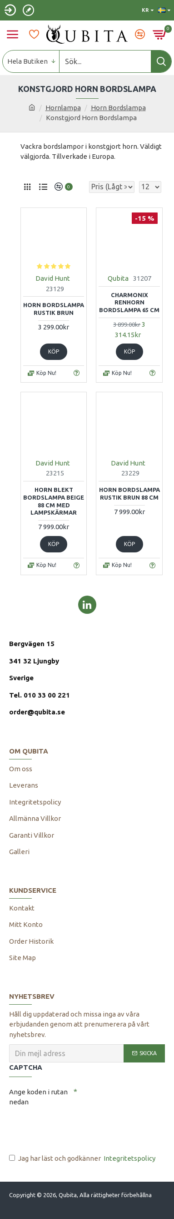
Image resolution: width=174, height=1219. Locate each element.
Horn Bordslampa (118, 107)
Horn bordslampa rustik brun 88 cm (129, 493)
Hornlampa (63, 107)
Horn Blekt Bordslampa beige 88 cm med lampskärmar (53, 501)
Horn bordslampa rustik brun (53, 309)
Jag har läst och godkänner (83, 1158)
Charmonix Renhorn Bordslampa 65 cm (129, 303)
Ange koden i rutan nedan (38, 1097)
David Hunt (52, 278)
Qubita (118, 278)
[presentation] (72, 1126)
